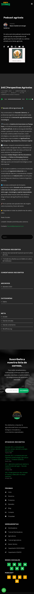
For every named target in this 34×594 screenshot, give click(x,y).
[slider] (30, 100)
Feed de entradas (8, 321)
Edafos (5, 302)
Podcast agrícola (13, 17)
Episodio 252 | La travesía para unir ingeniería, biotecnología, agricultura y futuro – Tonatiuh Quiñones (16, 457)
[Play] (2, 99)
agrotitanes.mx (21, 91)
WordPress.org (7, 329)
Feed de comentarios (9, 325)
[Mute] (27, 99)
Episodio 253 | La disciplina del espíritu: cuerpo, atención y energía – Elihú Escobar (16, 449)
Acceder (5, 317)
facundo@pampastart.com (15, 226)
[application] (17, 99)
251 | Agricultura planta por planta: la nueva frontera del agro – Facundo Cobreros (17, 466)
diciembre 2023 (7, 287)
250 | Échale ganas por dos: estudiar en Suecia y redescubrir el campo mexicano (16, 474)
